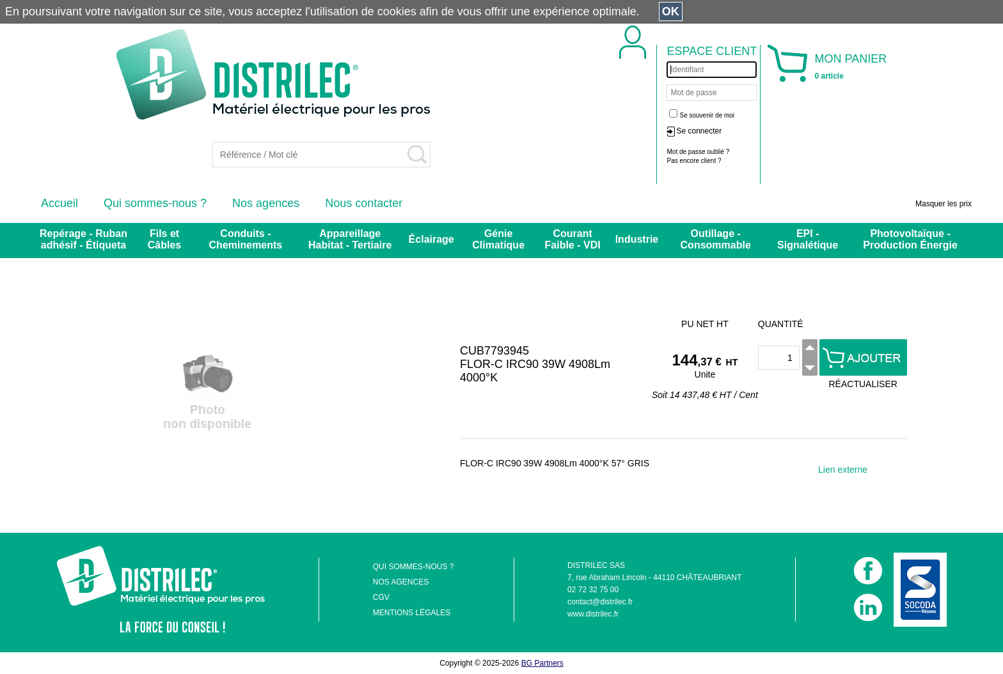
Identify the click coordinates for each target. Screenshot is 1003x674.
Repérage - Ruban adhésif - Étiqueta (83, 239)
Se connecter (699, 130)
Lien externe (842, 469)
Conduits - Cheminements (246, 239)
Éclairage (431, 239)
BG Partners (542, 663)
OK (670, 11)
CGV (381, 597)
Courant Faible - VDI (573, 239)
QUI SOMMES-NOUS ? (413, 566)
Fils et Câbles (164, 239)
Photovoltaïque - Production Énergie (910, 239)
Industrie (637, 239)
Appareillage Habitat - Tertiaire (349, 239)
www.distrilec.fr (593, 613)
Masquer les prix (943, 203)
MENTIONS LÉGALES (411, 612)
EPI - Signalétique (807, 239)
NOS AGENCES (401, 582)
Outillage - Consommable (716, 239)
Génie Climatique (498, 239)
